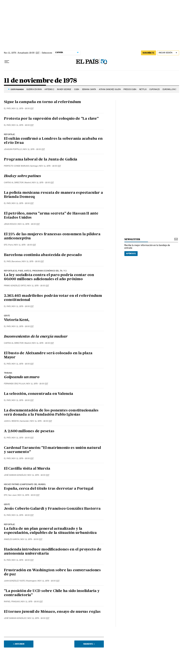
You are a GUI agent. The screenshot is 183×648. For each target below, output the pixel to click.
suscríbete (148, 53)
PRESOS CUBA (129, 89)
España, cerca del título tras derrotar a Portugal (48, 489)
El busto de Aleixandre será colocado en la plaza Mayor (48, 355)
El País (7, 108)
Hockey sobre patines (22, 176)
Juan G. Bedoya (11, 421)
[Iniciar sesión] (168, 52)
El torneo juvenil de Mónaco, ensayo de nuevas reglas (52, 612)
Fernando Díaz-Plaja (14, 384)
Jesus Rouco (10, 224)
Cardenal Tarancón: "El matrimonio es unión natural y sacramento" (52, 450)
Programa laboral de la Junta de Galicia (40, 159)
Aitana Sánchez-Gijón (110, 89)
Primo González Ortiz (15, 285)
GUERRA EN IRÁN (34, 89)
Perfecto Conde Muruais (16, 166)
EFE (5, 245)
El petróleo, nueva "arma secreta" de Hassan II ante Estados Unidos (51, 216)
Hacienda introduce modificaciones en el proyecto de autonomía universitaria (52, 552)
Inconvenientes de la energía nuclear (36, 336)
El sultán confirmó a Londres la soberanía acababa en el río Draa (53, 141)
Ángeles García (11, 539)
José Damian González (15, 475)
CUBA (76, 89)
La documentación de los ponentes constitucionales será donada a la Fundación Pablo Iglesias (51, 412)
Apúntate (131, 253)
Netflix (143, 89)
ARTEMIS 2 (49, 89)
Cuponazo (154, 89)
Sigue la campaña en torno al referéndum (42, 102)
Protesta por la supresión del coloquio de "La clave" (51, 119)
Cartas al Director (13, 182)
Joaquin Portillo (13, 149)
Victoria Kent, (16, 320)
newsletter (132, 239)
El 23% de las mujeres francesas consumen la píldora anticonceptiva (52, 236)
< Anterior (18, 644)
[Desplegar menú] (7, 62)
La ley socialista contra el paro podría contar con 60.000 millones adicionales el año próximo (49, 277)
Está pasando (17, 89)
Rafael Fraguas (12, 601)
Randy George (64, 89)
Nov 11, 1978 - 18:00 (23, 108)
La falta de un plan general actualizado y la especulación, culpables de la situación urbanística (50, 531)
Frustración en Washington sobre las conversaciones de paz (52, 572)
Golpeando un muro (21, 377)
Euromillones (170, 89)
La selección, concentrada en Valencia (38, 394)
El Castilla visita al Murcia (27, 469)
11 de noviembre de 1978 (40, 80)
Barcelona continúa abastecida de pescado (43, 255)
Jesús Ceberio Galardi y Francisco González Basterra (52, 509)
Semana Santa (89, 89)
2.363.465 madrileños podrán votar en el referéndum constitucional (53, 298)
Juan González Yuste (14, 581)
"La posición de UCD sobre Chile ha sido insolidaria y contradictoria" (51, 593)
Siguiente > (89, 644)
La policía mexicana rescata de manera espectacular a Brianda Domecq (53, 195)
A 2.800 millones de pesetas (29, 431)
